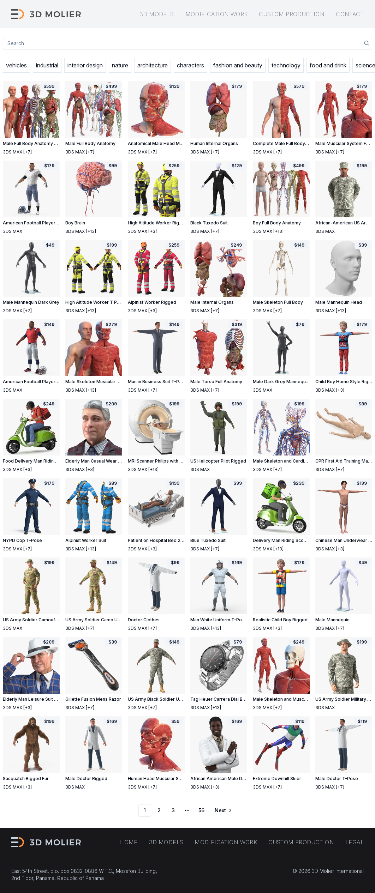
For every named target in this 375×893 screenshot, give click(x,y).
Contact (350, 14)
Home (128, 842)
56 (201, 810)
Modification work (216, 14)
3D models (156, 14)
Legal (354, 842)
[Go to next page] (223, 810)
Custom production (292, 14)
